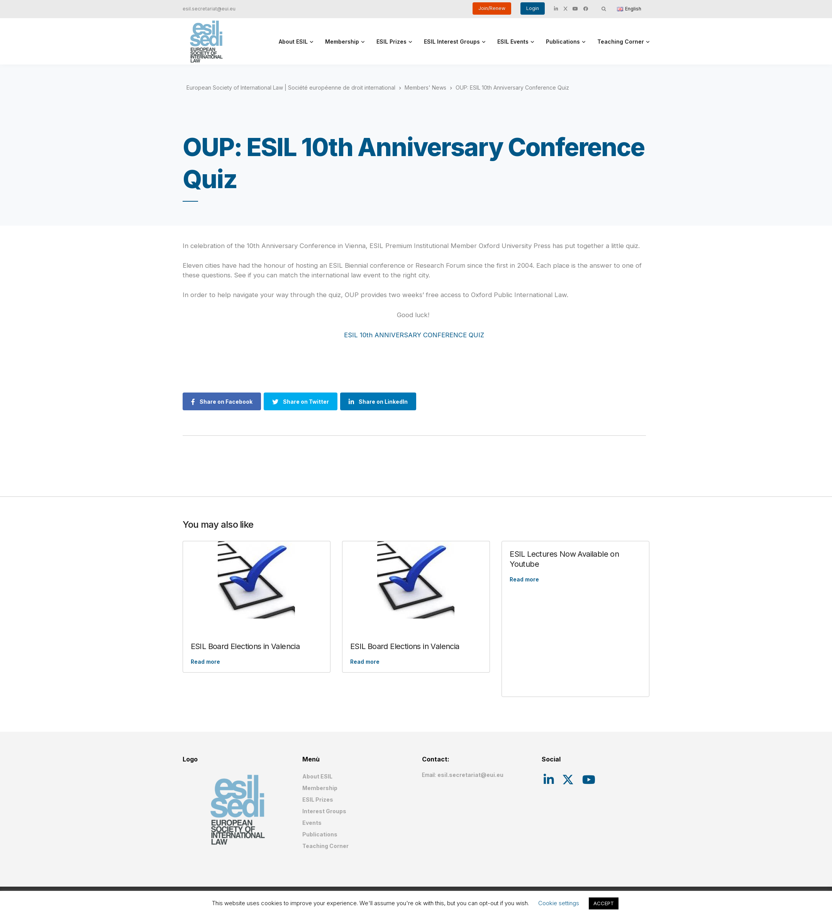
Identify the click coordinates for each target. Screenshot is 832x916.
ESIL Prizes (391, 41)
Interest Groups (324, 811)
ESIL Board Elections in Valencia (245, 646)
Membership (342, 41)
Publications (563, 41)
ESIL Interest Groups (452, 41)
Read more (205, 661)
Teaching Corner (620, 41)
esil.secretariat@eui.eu (209, 9)
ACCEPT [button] (603, 903)
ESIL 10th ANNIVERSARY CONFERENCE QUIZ (414, 335)
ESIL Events (513, 41)
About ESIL (293, 41)
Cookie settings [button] (558, 903)
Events (312, 822)
